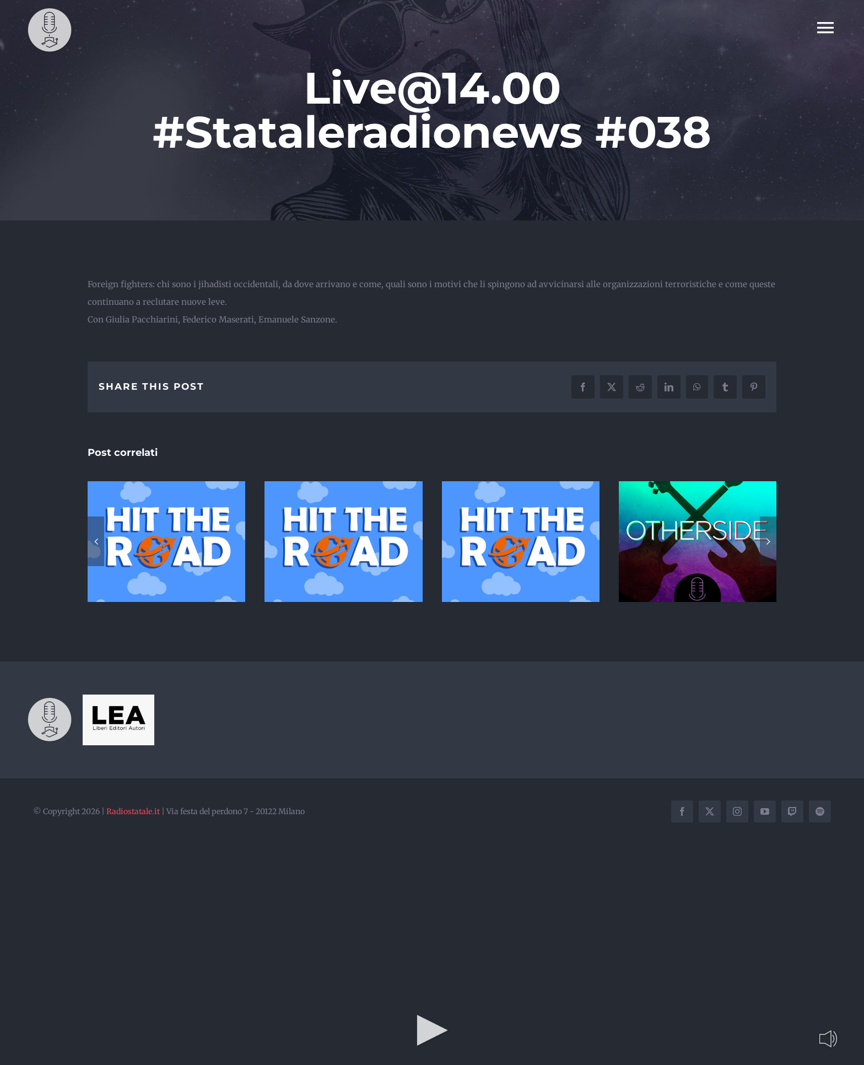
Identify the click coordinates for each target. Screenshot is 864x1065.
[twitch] (792, 811)
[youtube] (765, 811)
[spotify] (820, 811)
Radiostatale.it (133, 811)
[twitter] (710, 811)
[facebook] (682, 811)
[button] (96, 541)
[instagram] (737, 811)
